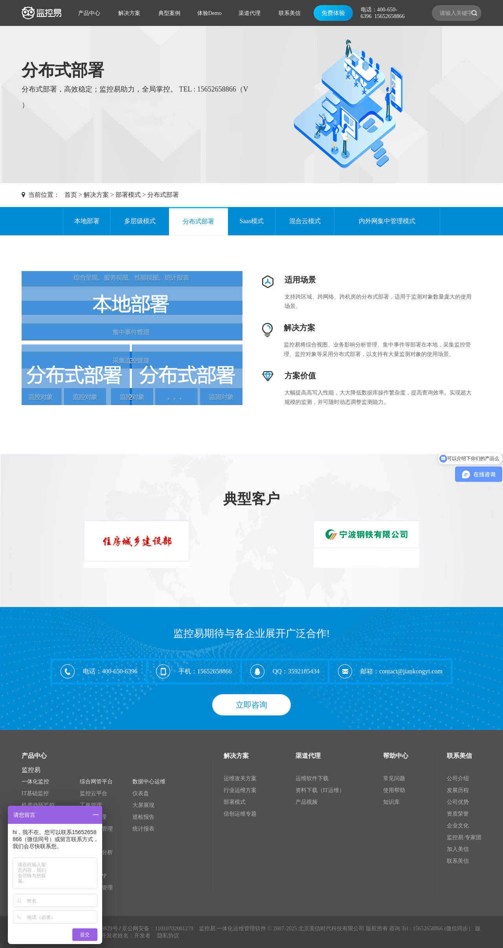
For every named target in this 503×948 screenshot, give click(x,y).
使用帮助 (394, 790)
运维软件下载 (312, 778)
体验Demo (209, 13)
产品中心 (89, 13)
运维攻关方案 (240, 778)
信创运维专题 (240, 814)
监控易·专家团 (464, 837)
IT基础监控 (35, 793)
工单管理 (91, 805)
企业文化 (458, 826)
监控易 (31, 769)
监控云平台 (93, 793)
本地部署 (86, 221)
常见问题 (394, 778)
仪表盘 (140, 793)
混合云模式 (305, 221)
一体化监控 (35, 782)
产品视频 (307, 802)
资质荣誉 (458, 814)
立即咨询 (251, 704)
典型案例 (169, 13)
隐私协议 (168, 936)
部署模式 (128, 194)
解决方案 (129, 13)
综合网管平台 (96, 782)
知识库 (391, 802)
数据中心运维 (148, 782)
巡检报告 (143, 817)
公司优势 (458, 802)
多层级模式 (140, 221)
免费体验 (333, 13)
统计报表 (143, 829)
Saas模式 (252, 221)
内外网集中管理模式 (387, 221)
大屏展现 (143, 805)
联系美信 (290, 13)
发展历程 (458, 790)
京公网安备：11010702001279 (157, 928)
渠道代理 (250, 13)
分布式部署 (163, 194)
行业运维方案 (240, 790)
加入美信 (458, 849)
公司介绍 (458, 778)
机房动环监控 (38, 805)
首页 (70, 194)
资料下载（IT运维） (320, 790)
